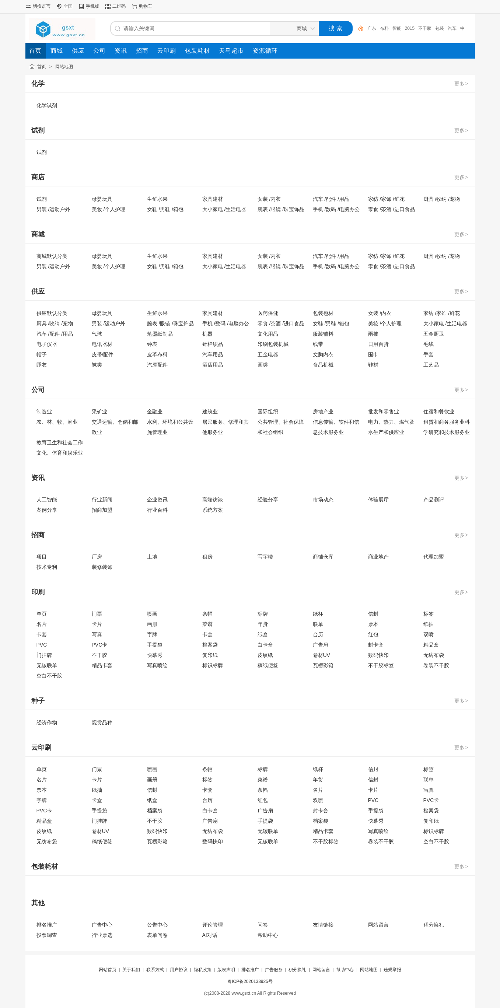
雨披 (373, 334)
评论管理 (212, 925)
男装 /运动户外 (53, 209)
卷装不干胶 (436, 665)
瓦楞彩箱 (323, 665)
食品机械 (323, 365)
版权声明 (226, 969)
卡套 (41, 634)
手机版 (92, 6)
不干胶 (424, 28)
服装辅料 (323, 334)
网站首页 (107, 969)
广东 (371, 28)
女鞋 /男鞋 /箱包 (165, 209)
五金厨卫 (433, 334)
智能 (396, 28)
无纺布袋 (433, 655)
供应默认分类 (51, 313)
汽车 (452, 28)
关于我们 (131, 969)
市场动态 (323, 500)
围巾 (373, 354)
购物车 (145, 6)
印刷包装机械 (273, 344)
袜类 (97, 365)
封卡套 (376, 645)
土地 (152, 557)
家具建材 (212, 199)
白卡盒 (265, 645)
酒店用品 (212, 365)
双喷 (428, 634)
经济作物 (46, 722)
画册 (152, 624)
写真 (97, 634)
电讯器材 (102, 344)
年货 (263, 624)
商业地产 (378, 557)
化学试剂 (46, 105)
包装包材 (323, 313)
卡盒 (207, 634)
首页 (41, 66)
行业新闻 (102, 500)
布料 (384, 28)
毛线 (428, 344)
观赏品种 (102, 722)
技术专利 (46, 567)
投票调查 (46, 935)
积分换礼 (433, 925)
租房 (207, 557)
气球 (97, 334)
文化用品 (268, 334)
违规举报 (392, 969)
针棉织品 (212, 344)
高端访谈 (212, 500)
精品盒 (431, 645)
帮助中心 (268, 935)
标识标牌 (212, 665)
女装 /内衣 (269, 199)
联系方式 (155, 969)
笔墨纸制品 (160, 334)
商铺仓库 (323, 557)
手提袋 (154, 645)
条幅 (207, 614)
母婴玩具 (102, 199)
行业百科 (157, 510)
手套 (428, 354)
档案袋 (210, 645)
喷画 (152, 614)
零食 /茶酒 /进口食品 (391, 209)
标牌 (263, 614)
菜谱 (207, 624)
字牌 (152, 634)
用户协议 (179, 969)
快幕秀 (154, 655)
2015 (410, 28)
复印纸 (210, 655)
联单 (318, 624)
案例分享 (46, 510)
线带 (318, 344)
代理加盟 (433, 557)
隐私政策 (202, 969)
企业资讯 (157, 500)
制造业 (44, 411)
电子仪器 (46, 344)
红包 (373, 634)
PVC (41, 645)
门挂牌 (44, 655)
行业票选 (102, 935)
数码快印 (378, 655)
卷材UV (321, 655)
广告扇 (320, 645)
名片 (41, 624)
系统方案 (212, 510)
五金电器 (268, 354)
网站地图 (64, 66)
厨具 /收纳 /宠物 (441, 199)
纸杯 (318, 614)
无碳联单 (46, 665)
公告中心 (157, 925)
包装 (439, 28)
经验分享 (268, 500)
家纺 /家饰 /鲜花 (386, 199)
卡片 (97, 624)
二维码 (119, 6)
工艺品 (431, 365)
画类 (263, 365)
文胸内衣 (323, 354)
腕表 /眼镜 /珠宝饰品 (281, 209)
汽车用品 (212, 354)
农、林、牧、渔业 (57, 422)
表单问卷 (157, 935)
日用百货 (378, 344)
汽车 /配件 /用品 (331, 199)
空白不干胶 (49, 676)
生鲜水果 (157, 199)
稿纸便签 (268, 665)
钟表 (152, 344)
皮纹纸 (265, 655)
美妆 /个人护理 (109, 209)
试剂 (41, 152)
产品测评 (433, 500)
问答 (263, 925)
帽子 (41, 354)
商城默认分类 (51, 256)
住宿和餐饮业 (438, 411)
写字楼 (265, 557)
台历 (318, 634)
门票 (97, 614)
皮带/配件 (103, 354)
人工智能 (46, 500)
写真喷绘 (157, 665)
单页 (41, 614)
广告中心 (102, 925)
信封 (373, 614)
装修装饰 (102, 567)
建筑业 (210, 411)
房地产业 (323, 411)
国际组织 (268, 411)
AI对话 (209, 935)
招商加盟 (102, 510)
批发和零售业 (383, 411)
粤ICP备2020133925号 (250, 981)
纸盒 (263, 634)
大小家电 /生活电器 (224, 209)
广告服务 (274, 969)
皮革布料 (157, 354)
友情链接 (323, 925)
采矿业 (99, 411)
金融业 (154, 411)
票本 (373, 624)
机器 (207, 334)
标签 (428, 614)
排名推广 (46, 925)
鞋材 (373, 365)
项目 (41, 557)
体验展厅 (378, 500)
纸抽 (428, 624)
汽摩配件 (157, 365)
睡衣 (41, 365)
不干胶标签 (381, 665)
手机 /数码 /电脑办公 (336, 209)
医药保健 (268, 313)
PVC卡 (100, 645)
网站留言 (378, 925)
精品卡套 (102, 665)
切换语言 (41, 6)
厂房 (97, 557)
